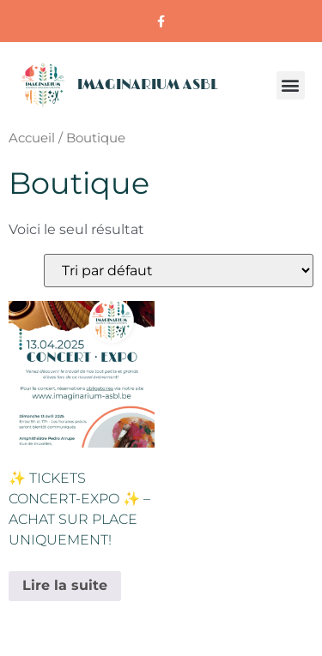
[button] (290, 85)
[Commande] (178, 270)
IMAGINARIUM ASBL (147, 84)
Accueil (32, 138)
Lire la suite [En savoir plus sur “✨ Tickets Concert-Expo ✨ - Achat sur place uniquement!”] (64, 585)
